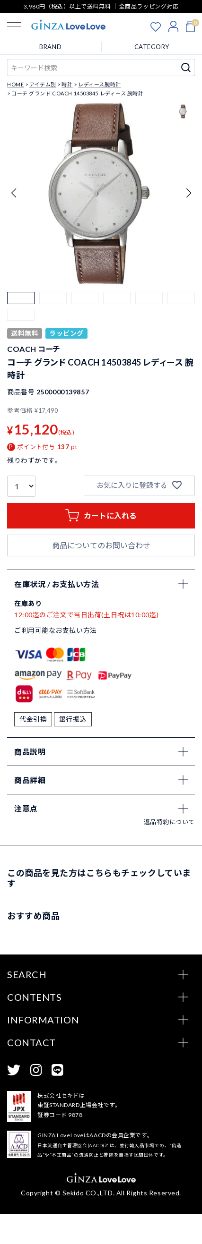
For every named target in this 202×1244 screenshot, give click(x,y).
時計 (66, 84)
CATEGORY (151, 47)
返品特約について (169, 852)
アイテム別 (42, 84)
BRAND (50, 47)
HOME (15, 84)
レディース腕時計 (99, 84)
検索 (186, 68)
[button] (21, 305)
